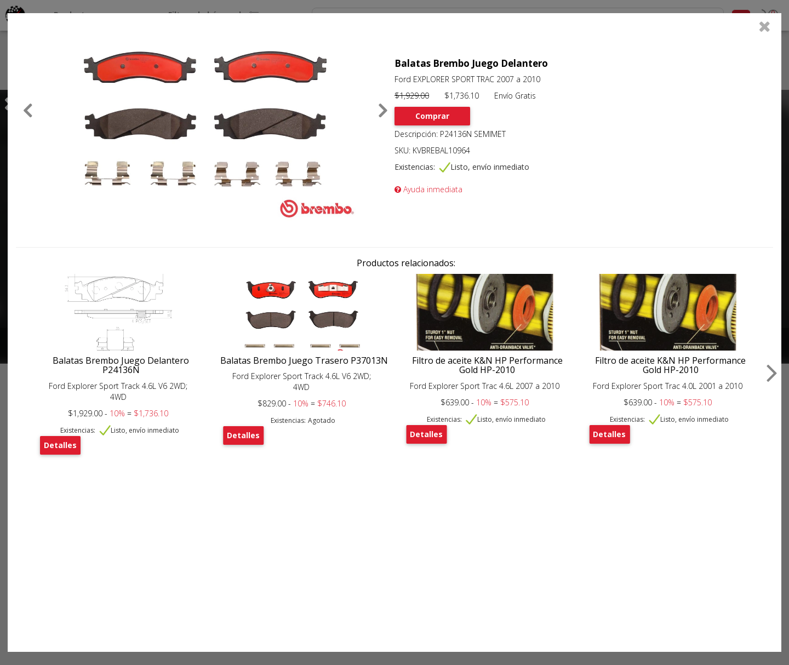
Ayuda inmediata (428, 189)
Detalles (60, 445)
